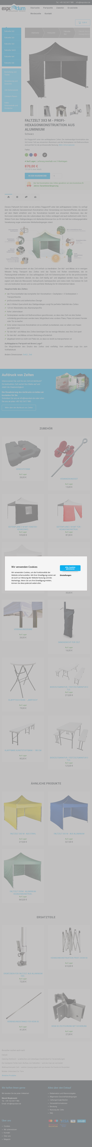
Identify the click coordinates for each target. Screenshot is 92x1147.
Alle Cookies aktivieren (70, 568)
